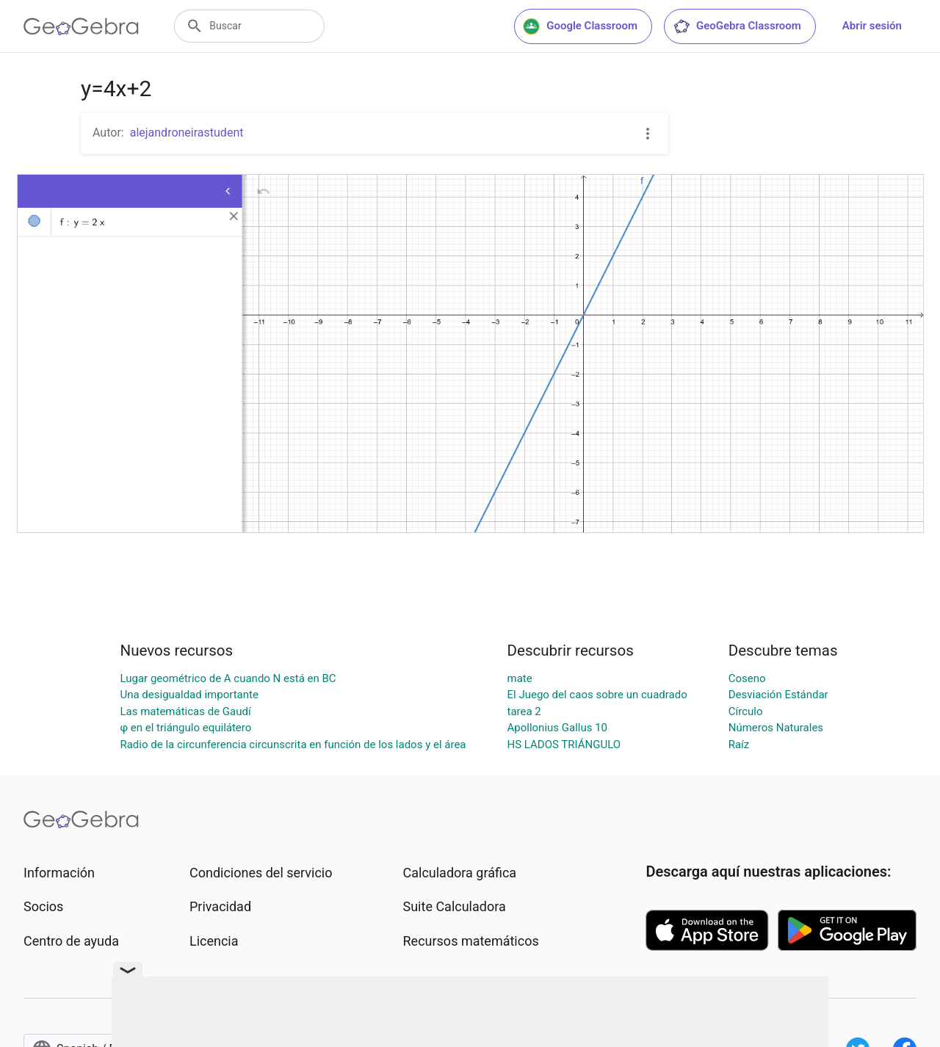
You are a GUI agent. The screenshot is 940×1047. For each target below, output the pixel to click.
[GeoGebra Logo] (81, 26)
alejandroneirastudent (187, 133)
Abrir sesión (872, 25)
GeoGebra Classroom (737, 26)
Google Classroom (580, 26)
